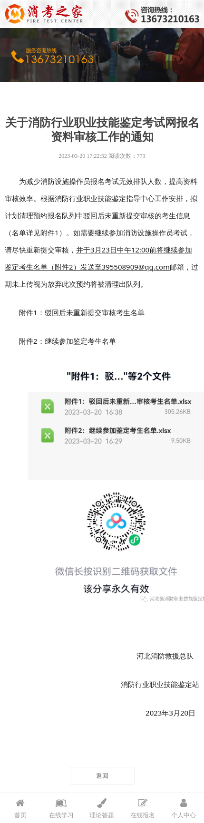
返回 (102, 775)
